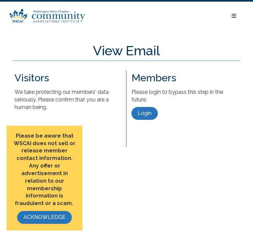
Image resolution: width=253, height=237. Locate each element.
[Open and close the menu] (164, 16)
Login (145, 113)
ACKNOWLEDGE (44, 217)
